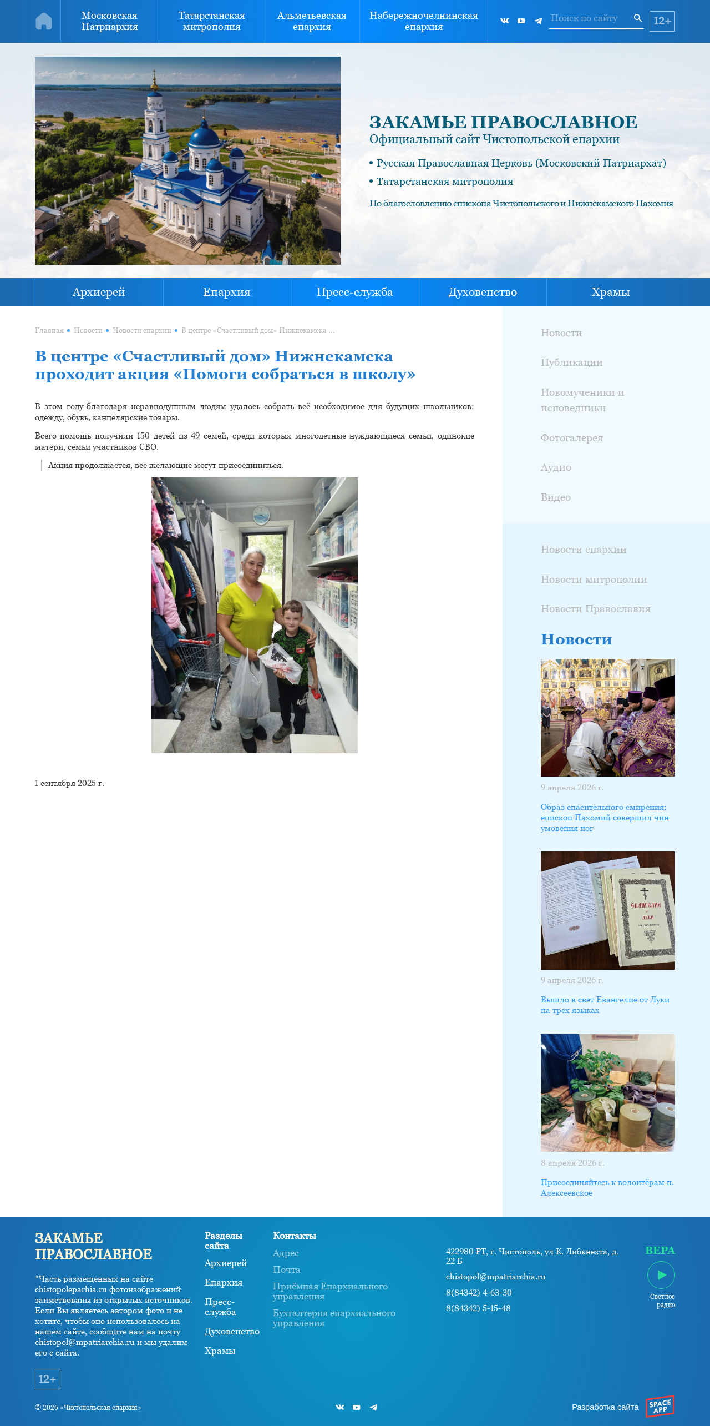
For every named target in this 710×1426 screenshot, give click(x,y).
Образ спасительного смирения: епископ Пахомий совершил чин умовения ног (605, 818)
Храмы (611, 292)
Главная (49, 330)
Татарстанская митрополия (212, 21)
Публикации (572, 362)
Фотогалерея (572, 437)
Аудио (556, 467)
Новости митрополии (594, 579)
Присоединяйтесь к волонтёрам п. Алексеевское (607, 1187)
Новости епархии (142, 330)
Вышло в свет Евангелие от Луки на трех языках (605, 1005)
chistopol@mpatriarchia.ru (496, 1276)
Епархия (227, 292)
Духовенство (483, 292)
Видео (556, 497)
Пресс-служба (355, 292)
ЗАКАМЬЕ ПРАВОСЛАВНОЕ (503, 122)
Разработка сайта (605, 1407)
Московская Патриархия (110, 21)
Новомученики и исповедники (583, 400)
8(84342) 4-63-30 (479, 1292)
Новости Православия (596, 608)
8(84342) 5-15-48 (478, 1308)
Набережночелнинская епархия (423, 21)
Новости (88, 330)
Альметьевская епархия (312, 21)
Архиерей (99, 292)
